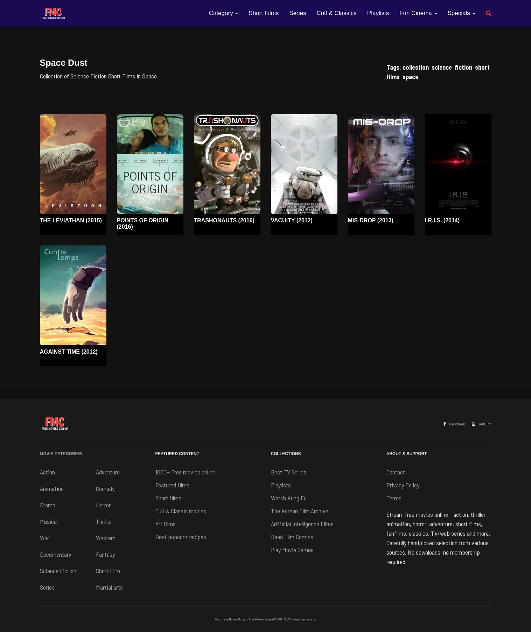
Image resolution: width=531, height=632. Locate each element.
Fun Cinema (418, 13)
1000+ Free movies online (185, 472)
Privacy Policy (402, 485)
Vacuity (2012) (292, 220)
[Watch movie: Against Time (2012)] (73, 295)
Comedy (105, 488)
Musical (49, 521)
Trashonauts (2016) (224, 220)
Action (47, 472)
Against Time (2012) (69, 352)
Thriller (104, 521)
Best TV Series (288, 472)
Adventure (108, 472)
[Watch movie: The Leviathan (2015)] (73, 164)
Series (297, 13)
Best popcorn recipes (180, 537)
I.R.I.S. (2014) (442, 220)
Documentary (55, 554)
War (44, 538)
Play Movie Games (292, 550)
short (482, 67)
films (393, 77)
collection (416, 67)
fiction (463, 67)
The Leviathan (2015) (71, 220)
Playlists (378, 13)
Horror (103, 505)
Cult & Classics (337, 13)
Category (223, 13)
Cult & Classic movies (180, 511)
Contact (395, 472)
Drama (47, 505)
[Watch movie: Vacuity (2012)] (304, 164)
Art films (165, 524)
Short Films (264, 13)
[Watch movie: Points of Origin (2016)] (150, 164)
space (410, 77)
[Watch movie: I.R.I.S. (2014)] (458, 164)
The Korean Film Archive (299, 511)
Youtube (481, 424)
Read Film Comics (292, 537)
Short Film (108, 571)
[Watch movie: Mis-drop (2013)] (381, 164)
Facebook (454, 424)
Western (106, 538)
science (442, 67)
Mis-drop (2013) (370, 220)
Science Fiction (58, 571)
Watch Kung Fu (289, 498)
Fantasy (105, 554)
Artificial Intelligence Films (302, 524)
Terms (393, 498)
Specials (461, 13)
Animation (52, 488)
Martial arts (109, 587)
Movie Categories (61, 453)
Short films (168, 498)
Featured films (172, 485)
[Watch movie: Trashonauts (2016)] (227, 164)
